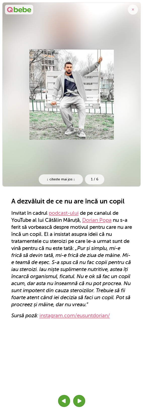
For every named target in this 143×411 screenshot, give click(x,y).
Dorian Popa (97, 220)
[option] (71, 94)
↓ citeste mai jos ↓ (61, 179)
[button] (64, 401)
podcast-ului (64, 213)
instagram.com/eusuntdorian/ (74, 316)
